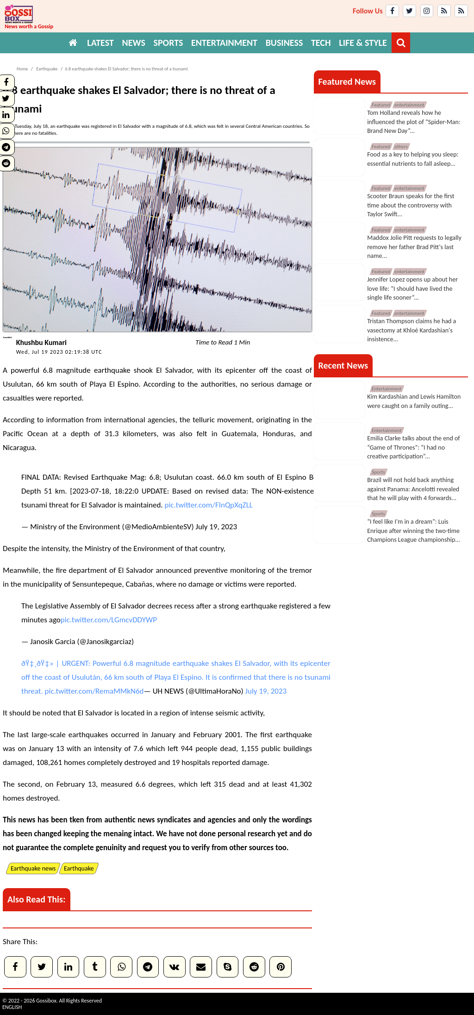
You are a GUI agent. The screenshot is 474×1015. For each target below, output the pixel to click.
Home (22, 69)
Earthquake (46, 69)
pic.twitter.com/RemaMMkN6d (94, 691)
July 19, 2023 (216, 527)
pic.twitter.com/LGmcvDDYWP (109, 620)
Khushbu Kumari (41, 342)
